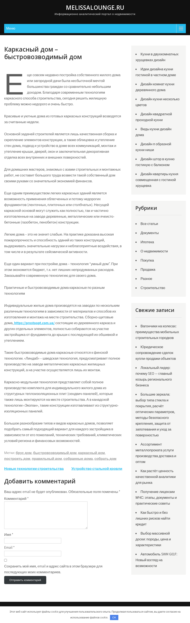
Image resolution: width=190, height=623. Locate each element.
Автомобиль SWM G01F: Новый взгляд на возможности (156, 560)
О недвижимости (154, 251)
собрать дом (105, 458)
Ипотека (147, 242)
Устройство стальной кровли (96, 468)
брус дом (23, 452)
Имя (8, 539)
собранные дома (78, 458)
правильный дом (47, 458)
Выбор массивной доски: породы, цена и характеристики (153, 539)
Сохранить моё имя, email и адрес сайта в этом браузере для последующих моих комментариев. (53, 574)
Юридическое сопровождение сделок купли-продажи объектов (155, 353)
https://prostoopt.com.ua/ (34, 323)
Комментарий (16, 498)
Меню (10, 28)
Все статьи (149, 223)
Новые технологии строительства (34, 468)
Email (9, 552)
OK (114, 617)
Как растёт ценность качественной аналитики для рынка (155, 477)
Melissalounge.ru (95, 7)
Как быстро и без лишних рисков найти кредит (152, 518)
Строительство (152, 287)
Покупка (147, 260)
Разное (146, 278)
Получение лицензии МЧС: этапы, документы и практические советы (156, 497)
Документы (149, 233)
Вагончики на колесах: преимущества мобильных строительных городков (157, 332)
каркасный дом (91, 452)
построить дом (17, 458)
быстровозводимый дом (55, 452)
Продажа (147, 269)
